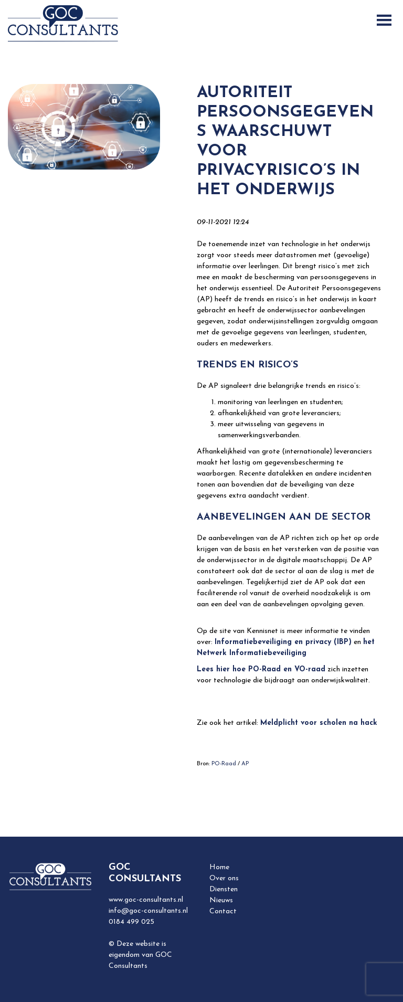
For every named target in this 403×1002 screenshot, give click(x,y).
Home (219, 867)
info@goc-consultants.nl (148, 911)
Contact (223, 911)
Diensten (223, 889)
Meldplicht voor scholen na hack (318, 723)
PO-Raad (223, 764)
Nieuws (221, 900)
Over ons (224, 878)
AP (245, 764)
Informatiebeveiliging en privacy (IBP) (283, 642)
